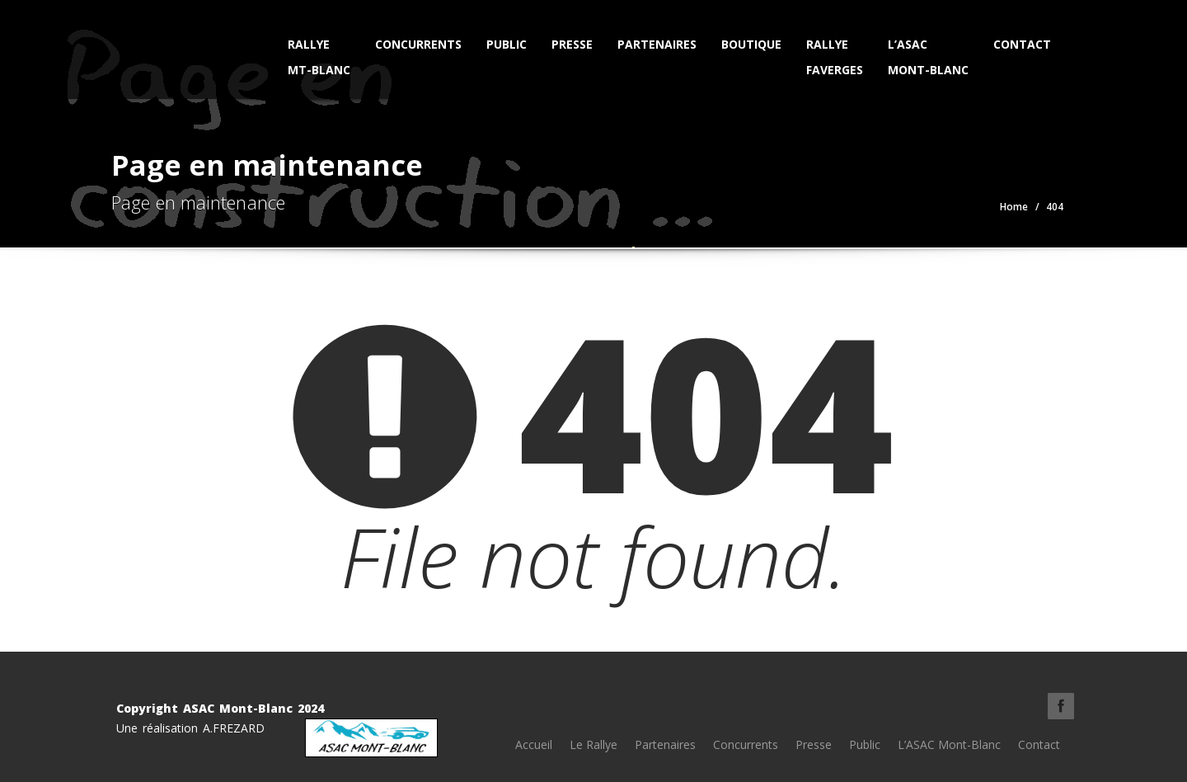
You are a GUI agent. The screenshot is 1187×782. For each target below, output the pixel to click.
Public (506, 44)
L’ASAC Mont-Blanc (928, 57)
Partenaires (657, 44)
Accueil (533, 744)
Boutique (751, 44)
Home (1014, 207)
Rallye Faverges (834, 57)
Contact (1022, 44)
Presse (572, 44)
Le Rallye (593, 744)
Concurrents (418, 44)
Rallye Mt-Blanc (319, 57)
